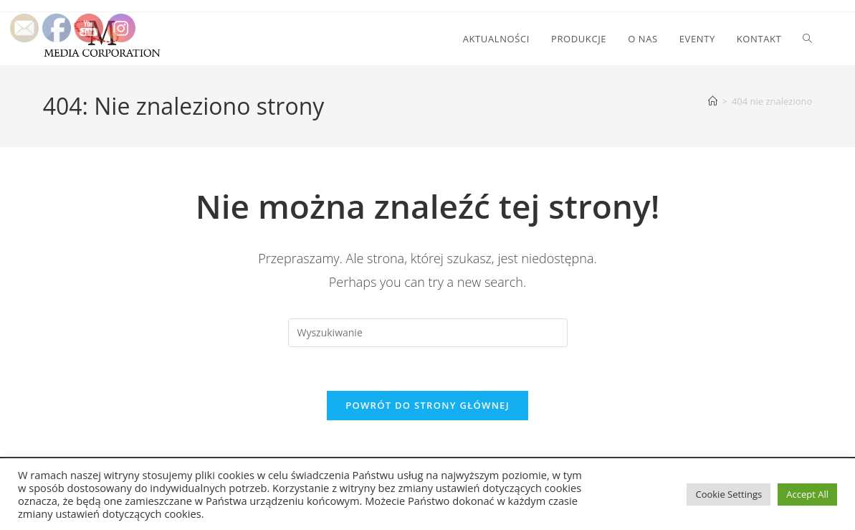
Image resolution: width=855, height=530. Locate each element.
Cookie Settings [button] (728, 494)
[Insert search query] (428, 332)
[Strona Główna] (712, 101)
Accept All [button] (807, 494)
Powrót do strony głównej (427, 405)
